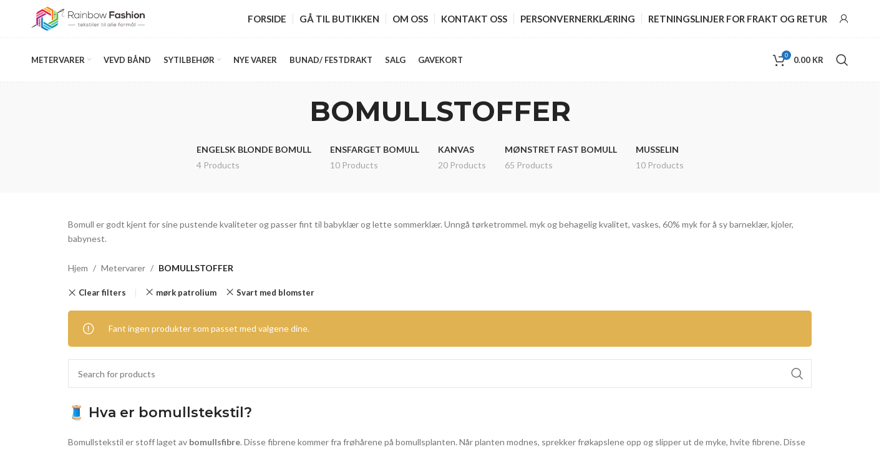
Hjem (78, 268)
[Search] (842, 59)
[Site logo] (88, 17)
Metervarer (123, 268)
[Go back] (293, 111)
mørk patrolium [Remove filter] (186, 292)
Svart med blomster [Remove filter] (275, 292)
